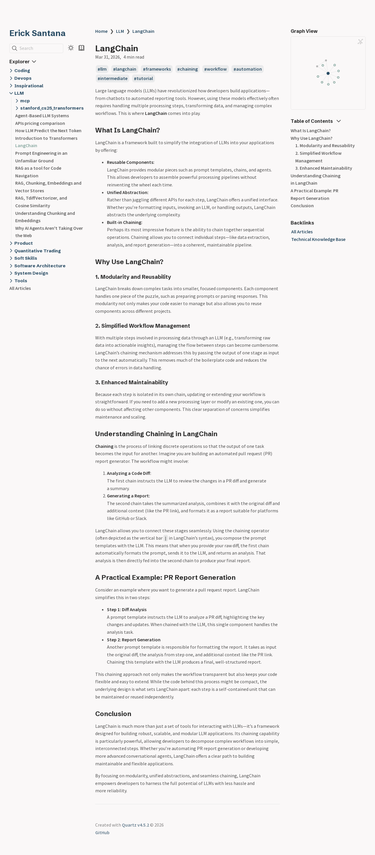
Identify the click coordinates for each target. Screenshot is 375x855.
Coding (22, 70)
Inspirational (28, 86)
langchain (126, 69)
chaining (189, 69)
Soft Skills (25, 258)
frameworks (158, 69)
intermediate (113, 78)
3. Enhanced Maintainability (323, 168)
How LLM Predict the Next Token (48, 130)
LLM (19, 93)
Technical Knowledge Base (318, 239)
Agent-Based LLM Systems (42, 115)
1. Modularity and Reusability (325, 145)
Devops (23, 78)
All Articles (20, 288)
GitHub (102, 832)
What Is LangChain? (311, 130)
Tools (20, 280)
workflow (217, 69)
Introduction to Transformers (46, 138)
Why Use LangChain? (312, 138)
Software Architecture (40, 265)
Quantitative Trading (37, 251)
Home (101, 31)
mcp (25, 100)
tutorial (145, 78)
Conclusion (302, 205)
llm (103, 69)
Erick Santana (37, 33)
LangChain (26, 145)
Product (23, 243)
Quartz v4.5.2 (135, 825)
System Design (31, 273)
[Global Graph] (360, 41)
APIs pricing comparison (40, 123)
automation (249, 69)
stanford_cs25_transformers (52, 108)
